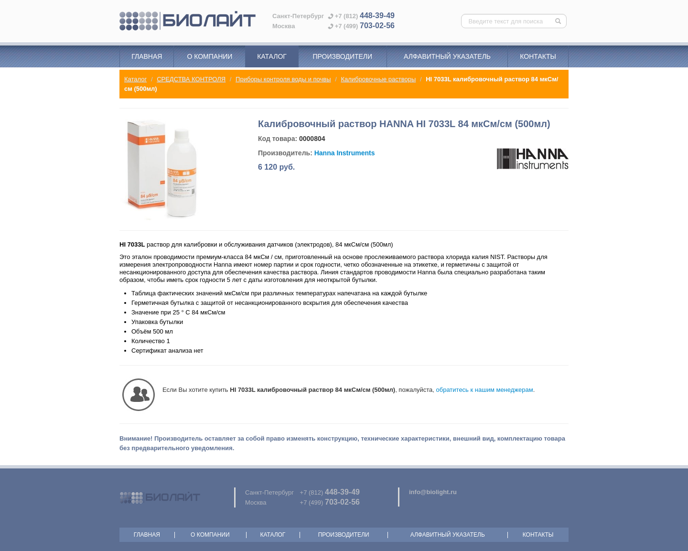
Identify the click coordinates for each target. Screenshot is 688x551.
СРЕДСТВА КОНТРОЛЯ (191, 79)
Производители (342, 56)
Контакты (538, 56)
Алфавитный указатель (447, 56)
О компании (209, 56)
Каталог (272, 56)
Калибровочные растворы (378, 79)
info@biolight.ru (433, 492)
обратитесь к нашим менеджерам (484, 389)
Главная (146, 56)
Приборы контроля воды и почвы (283, 79)
